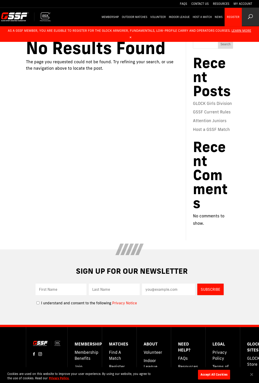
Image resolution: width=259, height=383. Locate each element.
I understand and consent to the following (74, 303)
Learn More (241, 31)
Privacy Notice (124, 303)
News (219, 17)
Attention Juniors (209, 120)
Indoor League (179, 17)
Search (225, 44)
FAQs (183, 4)
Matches (118, 344)
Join (79, 366)
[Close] (252, 374)
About (151, 344)
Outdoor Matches (134, 17)
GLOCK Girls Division (212, 103)
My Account (243, 4)
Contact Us (200, 4)
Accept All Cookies (214, 374)
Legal (218, 344)
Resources (221, 4)
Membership (110, 17)
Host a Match (202, 17)
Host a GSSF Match (211, 129)
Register (233, 17)
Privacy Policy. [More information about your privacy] (59, 378)
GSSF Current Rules (212, 112)
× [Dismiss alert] (130, 37)
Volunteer (158, 17)
